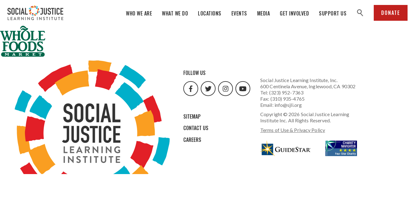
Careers (192, 139)
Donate (390, 12)
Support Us (332, 13)
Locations (209, 13)
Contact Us (195, 128)
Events (239, 13)
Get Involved (294, 13)
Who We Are (139, 13)
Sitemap (192, 116)
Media (263, 13)
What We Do (175, 13)
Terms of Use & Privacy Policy (292, 130)
